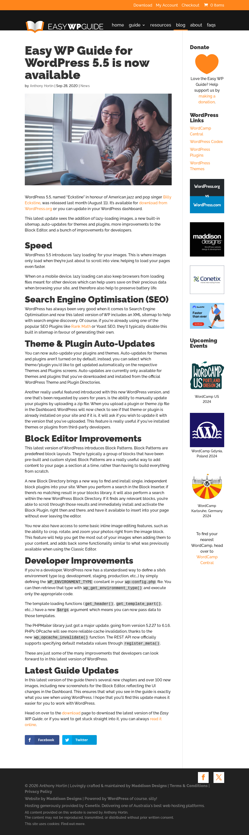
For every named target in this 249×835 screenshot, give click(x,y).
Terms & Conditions (189, 785)
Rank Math (81, 326)
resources (160, 25)
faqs (211, 25)
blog (180, 25)
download (71, 713)
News (85, 86)
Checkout (190, 5)
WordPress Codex (206, 141)
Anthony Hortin (41, 86)
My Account (167, 5)
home (118, 25)
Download (142, 5)
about (196, 25)
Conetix (92, 805)
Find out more (73, 824)
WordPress (118, 798)
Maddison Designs (149, 785)
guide (135, 25)
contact (119, 37)
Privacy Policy (38, 791)
